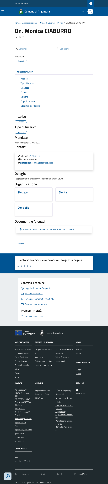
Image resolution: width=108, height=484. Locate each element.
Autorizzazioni (40, 357)
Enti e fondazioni (21, 357)
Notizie (78, 349)
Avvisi (78, 353)
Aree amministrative (23, 349)
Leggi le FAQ (60, 411)
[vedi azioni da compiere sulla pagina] (62, 49)
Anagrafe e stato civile (43, 351)
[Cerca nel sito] (89, 11)
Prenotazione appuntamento (63, 422)
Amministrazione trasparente (64, 407)
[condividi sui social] (21, 49)
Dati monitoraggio (22, 473)
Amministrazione (29, 22)
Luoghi (78, 369)
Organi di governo (22, 361)
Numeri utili (19, 441)
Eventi (78, 373)
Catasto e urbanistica (43, 361)
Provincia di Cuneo (42, 394)
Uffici (17, 376)
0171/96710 (20, 408)
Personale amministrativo (23, 367)
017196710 (34, 156)
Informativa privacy (63, 390)
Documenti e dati (21, 353)
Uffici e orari (19, 437)
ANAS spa (39, 398)
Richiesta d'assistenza (63, 428)
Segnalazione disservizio (64, 416)
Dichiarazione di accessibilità (63, 400)
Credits (60, 473)
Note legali (59, 394)
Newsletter (80, 393)
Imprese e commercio (43, 365)
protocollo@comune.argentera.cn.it (36, 162)
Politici (60, 22)
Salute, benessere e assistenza (64, 351)
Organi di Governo (47, 22)
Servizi (43, 473)
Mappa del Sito (80, 473)
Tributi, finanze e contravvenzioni (64, 359)
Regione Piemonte (21, 3)
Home (17, 22)
